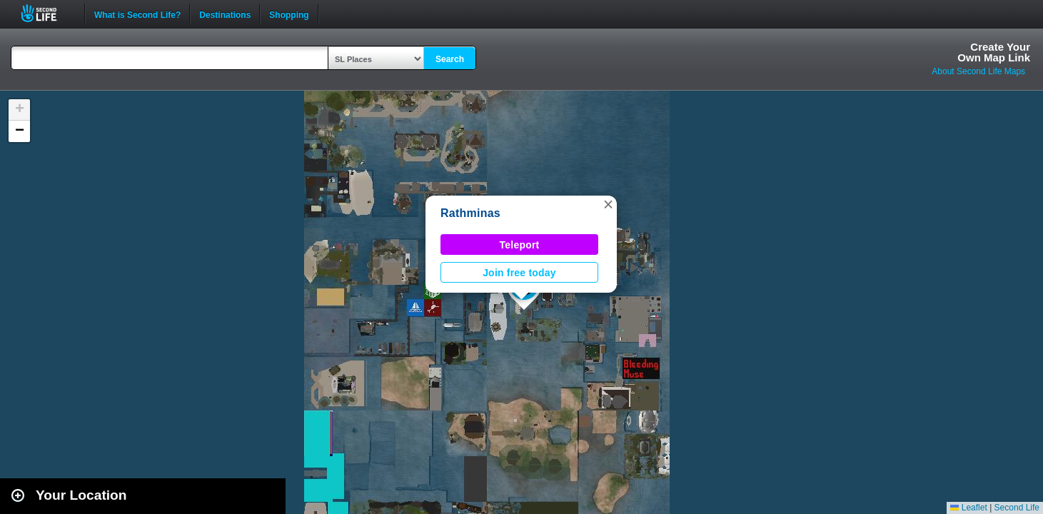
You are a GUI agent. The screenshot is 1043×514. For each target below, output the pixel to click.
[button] (608, 204)
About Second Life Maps (978, 71)
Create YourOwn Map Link (993, 52)
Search (449, 59)
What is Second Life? (137, 13)
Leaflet (968, 508)
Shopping (288, 13)
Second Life (47, 13)
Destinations (225, 13)
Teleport (520, 245)
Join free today (519, 272)
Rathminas (470, 213)
